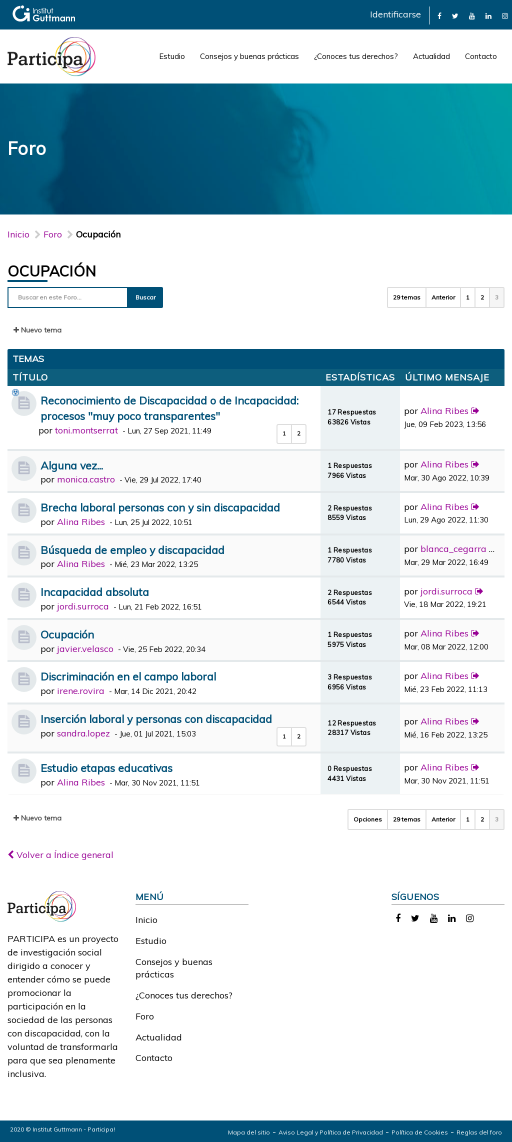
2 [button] (482, 297)
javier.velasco (85, 648)
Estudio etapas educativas (106, 767)
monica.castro (86, 479)
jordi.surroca (83, 606)
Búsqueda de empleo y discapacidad (132, 549)
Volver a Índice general (61, 854)
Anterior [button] (443, 297)
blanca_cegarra (453, 548)
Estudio (172, 56)
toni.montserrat (86, 430)
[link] (440, 15)
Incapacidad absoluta (94, 591)
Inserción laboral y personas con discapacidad (156, 719)
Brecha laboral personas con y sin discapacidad (160, 507)
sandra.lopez (83, 733)
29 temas (406, 297)
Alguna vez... (71, 465)
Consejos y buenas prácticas (249, 56)
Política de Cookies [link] (420, 1132)
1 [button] (468, 297)
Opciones (368, 819)
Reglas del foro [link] (479, 1132)
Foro (145, 1016)
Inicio (19, 234)
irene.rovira (80, 690)
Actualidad (431, 56)
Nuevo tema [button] (38, 330)
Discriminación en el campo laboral (128, 676)
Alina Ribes (444, 410)
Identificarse (395, 14)
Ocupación (52, 271)
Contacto (481, 56)
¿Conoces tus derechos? (356, 56)
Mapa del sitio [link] (249, 1132)
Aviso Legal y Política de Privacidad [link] (330, 1132)
